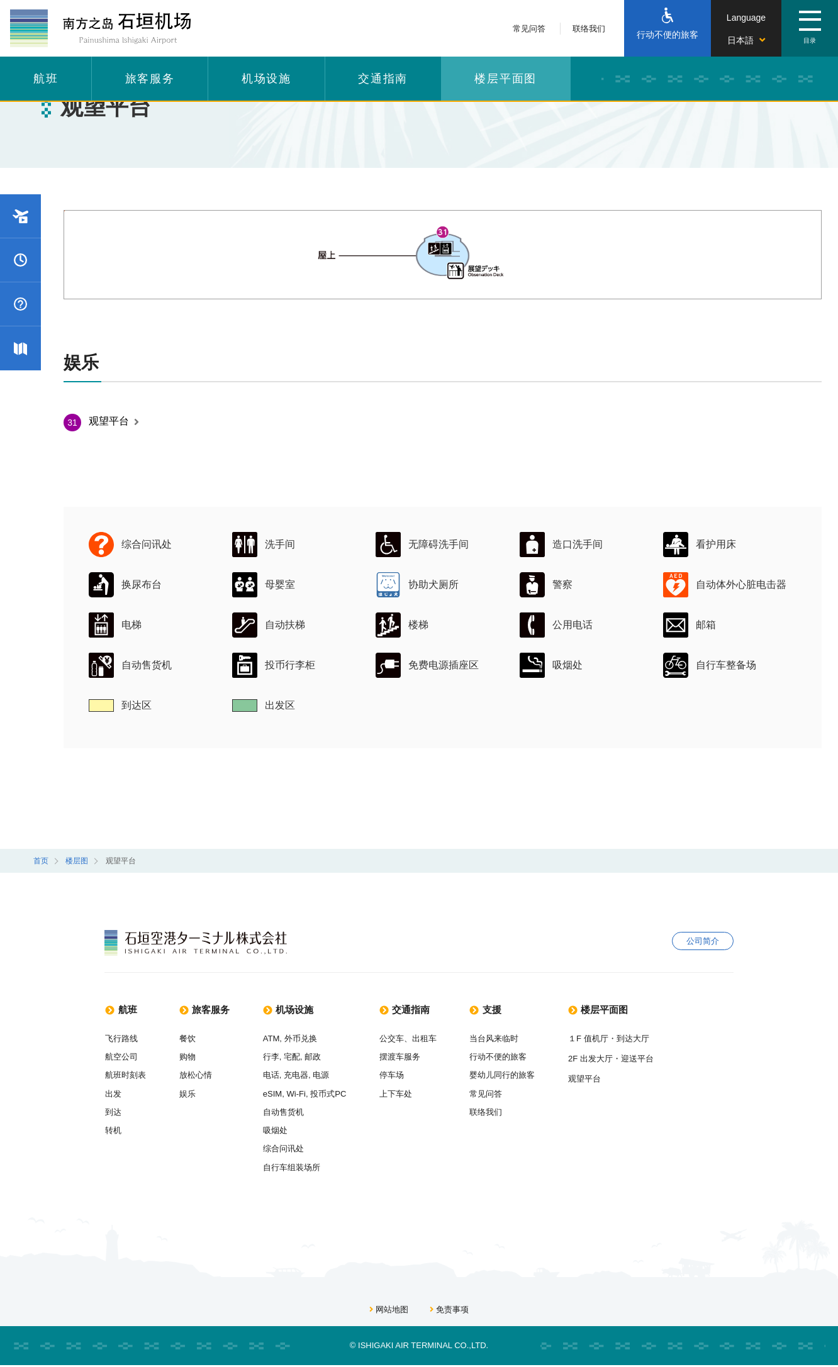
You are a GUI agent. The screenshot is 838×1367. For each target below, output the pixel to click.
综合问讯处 (289, 1149)
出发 (113, 1094)
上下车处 (402, 1094)
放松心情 (195, 1075)
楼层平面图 (505, 78)
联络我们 (589, 28)
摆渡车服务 (406, 1056)
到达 (113, 1112)
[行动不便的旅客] (667, 28)
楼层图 (76, 860)
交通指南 (383, 78)
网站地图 (388, 1312)
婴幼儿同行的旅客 (509, 1075)
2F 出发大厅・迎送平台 (618, 1058)
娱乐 (187, 1094)
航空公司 (121, 1056)
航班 (46, 78)
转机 (113, 1131)
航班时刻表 (125, 1075)
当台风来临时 (501, 1038)
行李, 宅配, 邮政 (298, 1056)
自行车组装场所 (297, 1168)
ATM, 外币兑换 (296, 1038)
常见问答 (529, 28)
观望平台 (114, 421)
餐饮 (187, 1038)
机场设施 (266, 78)
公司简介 (702, 942)
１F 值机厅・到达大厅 (615, 1038)
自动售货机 (289, 1112)
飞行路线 (121, 1038)
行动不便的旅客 (505, 1056)
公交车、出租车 (415, 1038)
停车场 (398, 1075)
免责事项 (449, 1312)
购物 (187, 1056)
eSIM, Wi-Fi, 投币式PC (311, 1094)
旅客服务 (150, 78)
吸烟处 (281, 1131)
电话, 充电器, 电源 (302, 1075)
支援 (494, 1010)
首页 (40, 860)
